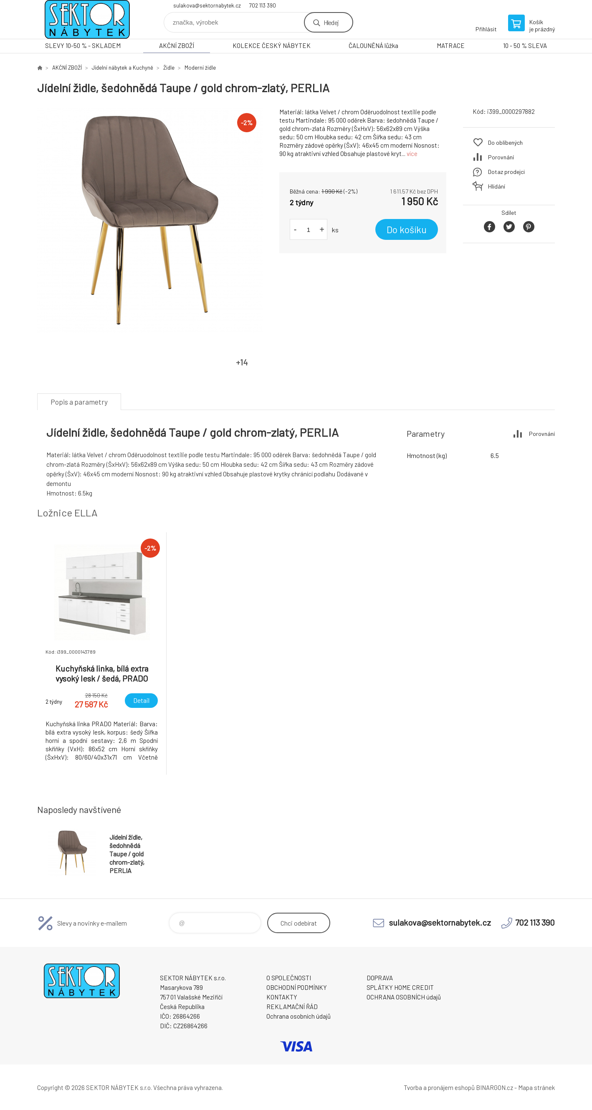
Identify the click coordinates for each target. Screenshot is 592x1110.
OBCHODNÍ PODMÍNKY (296, 987)
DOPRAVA (380, 978)
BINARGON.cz (494, 1087)
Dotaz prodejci (506, 171)
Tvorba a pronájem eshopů (439, 1087)
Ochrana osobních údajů (298, 1016)
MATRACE (451, 45)
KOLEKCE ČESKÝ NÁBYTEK (272, 45)
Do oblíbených (505, 142)
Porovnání (501, 157)
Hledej (331, 22)
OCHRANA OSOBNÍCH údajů (404, 997)
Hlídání (496, 186)
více (412, 153)
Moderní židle (200, 67)
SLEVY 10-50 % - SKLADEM (83, 45)
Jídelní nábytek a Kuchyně (122, 67)
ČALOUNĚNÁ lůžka (373, 45)
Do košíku (407, 229)
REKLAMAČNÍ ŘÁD (292, 1006)
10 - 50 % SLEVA (525, 45)
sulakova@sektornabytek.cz (207, 5)
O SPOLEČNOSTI (288, 978)
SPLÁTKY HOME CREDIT (400, 987)
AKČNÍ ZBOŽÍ (176, 45)
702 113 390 (262, 5)
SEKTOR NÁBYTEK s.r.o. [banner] (87, 19)
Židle (169, 67)
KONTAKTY (281, 997)
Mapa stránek (536, 1087)
